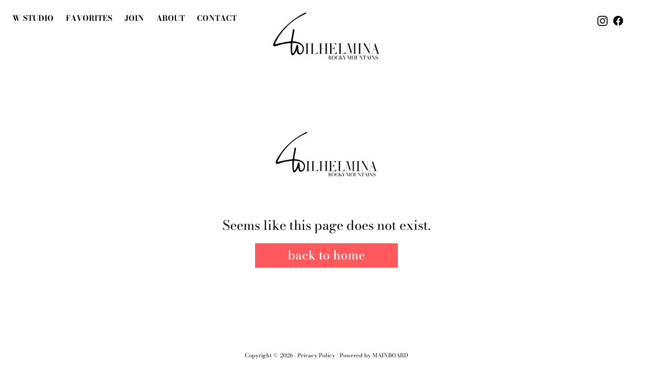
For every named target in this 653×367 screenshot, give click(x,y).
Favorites (89, 18)
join (134, 18)
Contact (217, 18)
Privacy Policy (316, 355)
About (170, 18)
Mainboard (390, 355)
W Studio (33, 18)
